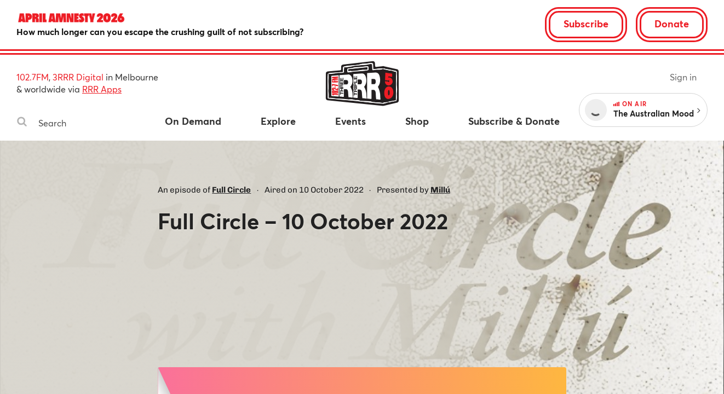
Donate (671, 23)
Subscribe (586, 23)
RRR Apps (102, 89)
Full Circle (231, 190)
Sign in (683, 77)
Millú (440, 190)
